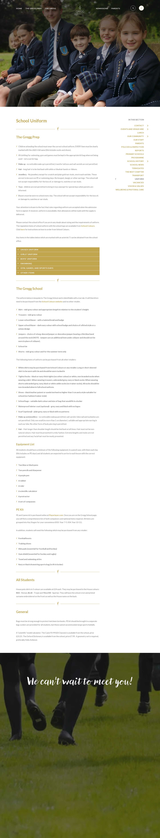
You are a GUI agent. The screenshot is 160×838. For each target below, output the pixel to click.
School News (137, 165)
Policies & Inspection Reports (132, 149)
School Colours (88, 226)
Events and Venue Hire (132, 129)
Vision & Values (136, 186)
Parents (115, 8)
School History (135, 161)
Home (19, 8)
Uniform (139, 179)
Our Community (135, 136)
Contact (139, 125)
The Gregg (50, 8)
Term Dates (138, 168)
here (23, 229)
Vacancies (138, 182)
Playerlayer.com (56, 515)
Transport (138, 175)
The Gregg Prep (33, 8)
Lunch (140, 133)
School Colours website (52, 301)
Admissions (102, 8)
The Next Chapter (134, 172)
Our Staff (138, 140)
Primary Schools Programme (135, 156)
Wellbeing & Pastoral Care (130, 189)
